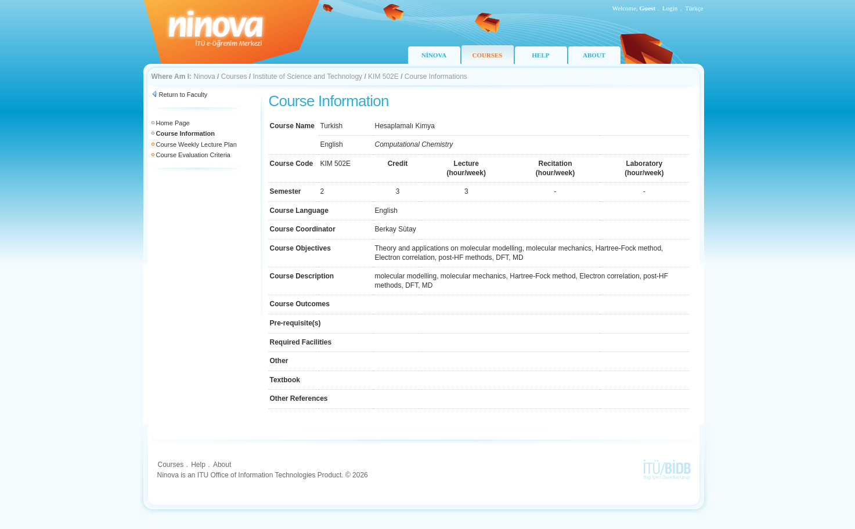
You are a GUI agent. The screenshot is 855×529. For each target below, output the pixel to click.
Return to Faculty (183, 94)
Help (198, 465)
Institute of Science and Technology (307, 77)
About (222, 465)
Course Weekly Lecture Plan (196, 144)
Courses (234, 77)
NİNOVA (433, 55)
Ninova (204, 77)
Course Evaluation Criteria (193, 154)
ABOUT (594, 55)
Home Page (173, 122)
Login (669, 8)
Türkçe (694, 8)
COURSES (487, 55)
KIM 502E (383, 77)
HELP (541, 55)
